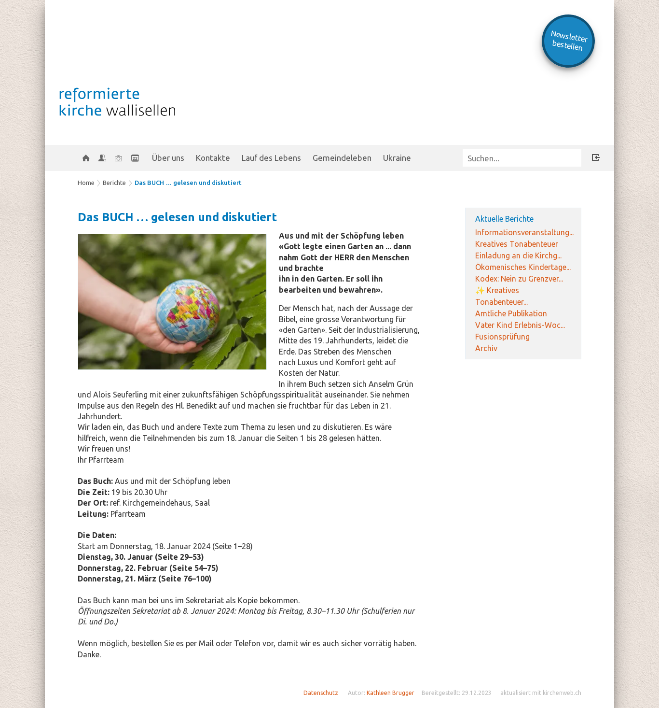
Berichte (114, 182)
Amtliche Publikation (511, 313)
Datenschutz (320, 693)
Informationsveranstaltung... (524, 232)
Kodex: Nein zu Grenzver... (519, 278)
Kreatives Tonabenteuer (516, 244)
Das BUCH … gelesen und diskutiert (188, 182)
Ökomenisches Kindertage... (523, 267)
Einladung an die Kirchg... (518, 255)
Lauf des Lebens (271, 157)
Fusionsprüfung (502, 336)
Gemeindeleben (342, 157)
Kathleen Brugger (390, 693)
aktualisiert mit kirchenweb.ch (540, 693)
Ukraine (397, 157)
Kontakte (213, 157)
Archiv (486, 348)
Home (86, 182)
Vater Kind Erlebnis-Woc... (520, 325)
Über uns (168, 157)
